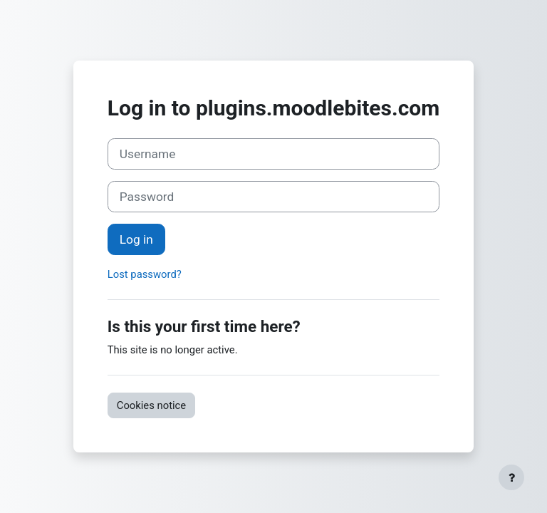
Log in (136, 239)
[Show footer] (511, 477)
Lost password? (145, 274)
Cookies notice (151, 405)
